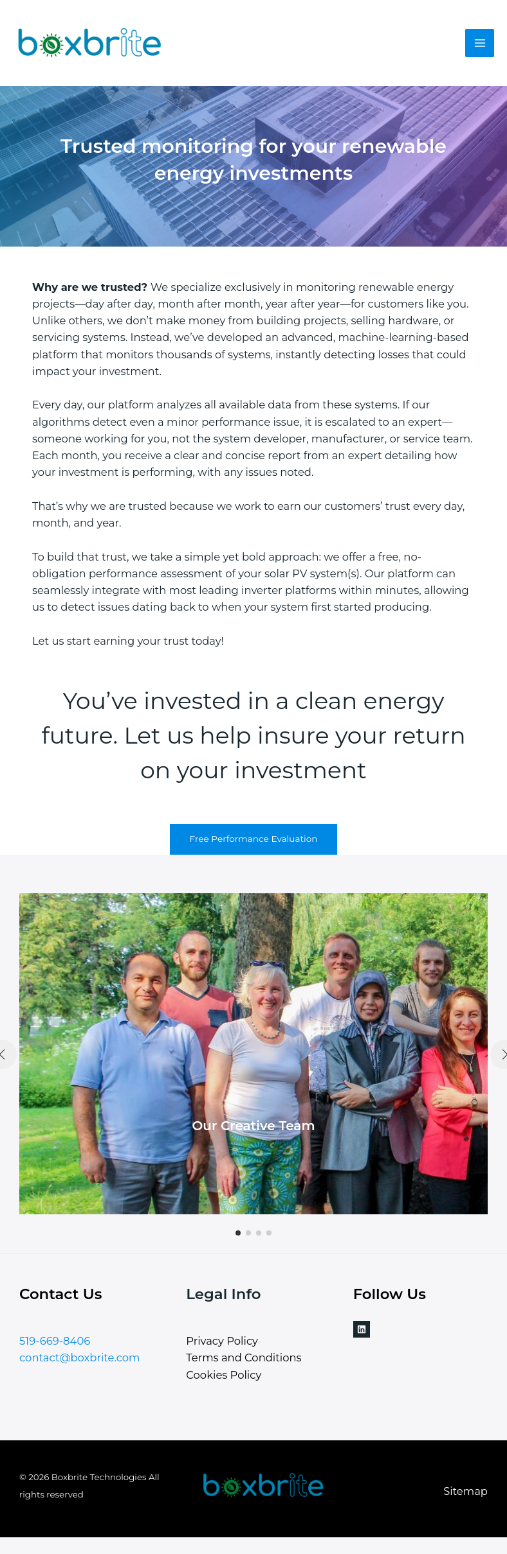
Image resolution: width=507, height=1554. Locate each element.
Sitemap (465, 1491)
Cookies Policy (223, 1374)
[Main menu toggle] (479, 43)
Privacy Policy (222, 1340)
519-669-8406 (54, 1340)
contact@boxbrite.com (79, 1357)
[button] (238, 1232)
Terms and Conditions (243, 1357)
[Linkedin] (361, 1329)
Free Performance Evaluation (253, 839)
